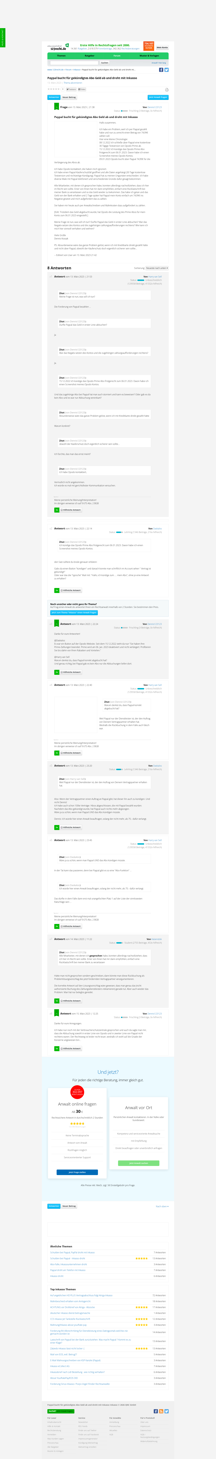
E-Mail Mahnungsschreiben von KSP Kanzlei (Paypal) (75, 1360)
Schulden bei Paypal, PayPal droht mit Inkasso (72, 1252)
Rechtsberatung (54, 1431)
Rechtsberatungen (130, 49)
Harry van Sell (155, 277)
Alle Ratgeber (53, 1447)
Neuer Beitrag (69, 97)
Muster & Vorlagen (149, 56)
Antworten (54, 97)
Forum (117, 56)
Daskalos (157, 529)
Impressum (145, 1426)
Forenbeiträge (105, 49)
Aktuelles (113, 1431)
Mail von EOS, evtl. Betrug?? (63, 1354)
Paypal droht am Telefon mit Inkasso (67, 1270)
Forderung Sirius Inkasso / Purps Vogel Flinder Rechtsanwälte (80, 1384)
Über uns (144, 1422)
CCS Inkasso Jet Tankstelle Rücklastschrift (70, 1319)
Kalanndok (157, 939)
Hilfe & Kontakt (3, 38)
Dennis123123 (155, 107)
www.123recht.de (55, 70)
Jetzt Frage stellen (77, 1172)
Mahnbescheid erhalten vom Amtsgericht (70, 1301)
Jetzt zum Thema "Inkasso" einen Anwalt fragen (74, 613)
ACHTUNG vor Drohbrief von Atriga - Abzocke (72, 1307)
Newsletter (83, 1422)
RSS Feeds (82, 1426)
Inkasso (76, 70)
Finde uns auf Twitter (87, 1431)
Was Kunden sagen (55, 1439)
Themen (61, 56)
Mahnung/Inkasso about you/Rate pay (68, 1325)
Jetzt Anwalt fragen (158, 97)
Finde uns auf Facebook (88, 1435)
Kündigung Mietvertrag (88, 1443)
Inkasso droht (56, 1276)
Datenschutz (145, 1431)
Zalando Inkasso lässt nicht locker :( (67, 1349)
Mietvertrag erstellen (87, 1447)
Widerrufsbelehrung (148, 1441)
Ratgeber (82, 49)
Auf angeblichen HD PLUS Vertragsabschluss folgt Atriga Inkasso (81, 1295)
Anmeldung (114, 1422)
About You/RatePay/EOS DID (64, 1378)
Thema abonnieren (73, 83)
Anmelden (51, 1435)
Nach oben (162, 1206)
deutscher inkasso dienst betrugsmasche (70, 1313)
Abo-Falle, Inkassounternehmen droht (68, 1264)
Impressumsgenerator (88, 1439)
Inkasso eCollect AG (60, 1366)
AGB (111, 1435)
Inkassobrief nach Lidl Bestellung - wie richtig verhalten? (77, 1372)
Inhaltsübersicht (54, 1422)
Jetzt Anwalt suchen (138, 1163)
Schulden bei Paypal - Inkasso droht (67, 1258)
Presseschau (52, 1443)
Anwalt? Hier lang (159, 63)
